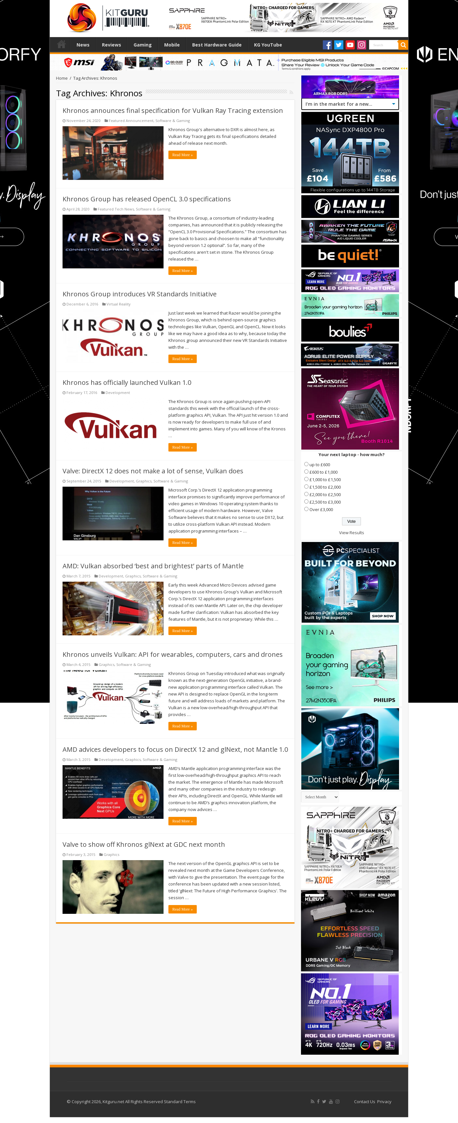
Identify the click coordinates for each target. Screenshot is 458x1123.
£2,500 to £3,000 (325, 502)
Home (61, 44)
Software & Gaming (172, 120)
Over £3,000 (321, 509)
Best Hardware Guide (217, 45)
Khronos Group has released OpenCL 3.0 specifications (147, 199)
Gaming (143, 45)
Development (118, 392)
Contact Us (364, 1101)
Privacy (384, 1101)
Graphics (143, 481)
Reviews (111, 45)
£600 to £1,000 (323, 472)
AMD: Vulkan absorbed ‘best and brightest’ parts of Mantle (153, 566)
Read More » (182, 155)
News (83, 45)
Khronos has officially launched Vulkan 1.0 (127, 382)
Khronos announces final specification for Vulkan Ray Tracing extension (173, 110)
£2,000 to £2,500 (325, 494)
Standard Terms (180, 1101)
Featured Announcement (131, 120)
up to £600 (319, 464)
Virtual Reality (119, 304)
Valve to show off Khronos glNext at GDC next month (144, 844)
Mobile (172, 45)
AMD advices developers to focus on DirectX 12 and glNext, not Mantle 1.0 (175, 749)
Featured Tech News (116, 209)
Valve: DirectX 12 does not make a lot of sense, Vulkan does (153, 471)
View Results (351, 532)
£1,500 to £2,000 (325, 487)
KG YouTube (268, 45)
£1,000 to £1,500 (325, 479)
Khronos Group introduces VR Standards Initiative (140, 294)
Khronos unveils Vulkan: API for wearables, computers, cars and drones (173, 654)
